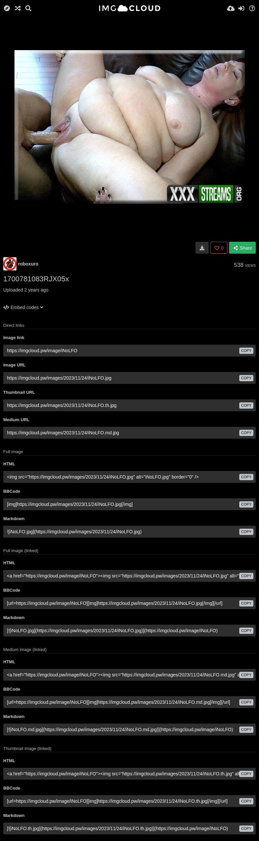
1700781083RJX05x (36, 279)
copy (246, 351)
